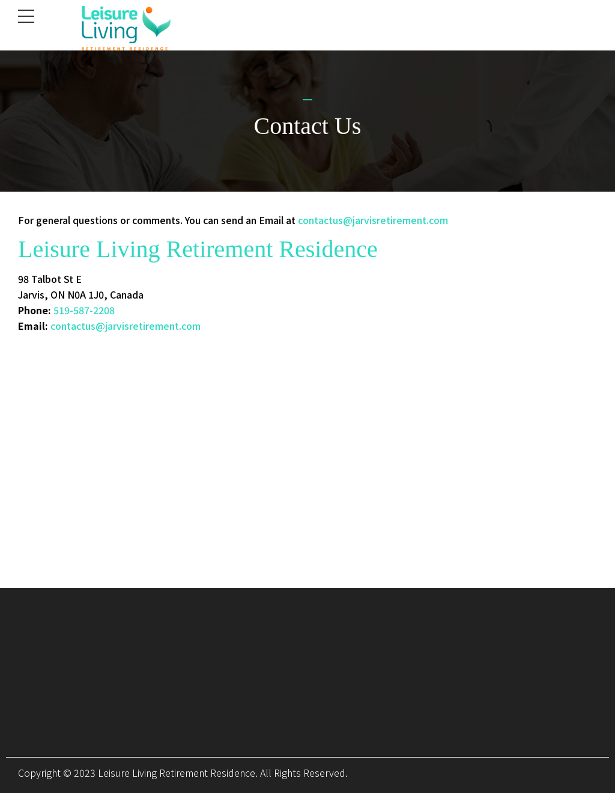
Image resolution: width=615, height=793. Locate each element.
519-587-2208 (84, 310)
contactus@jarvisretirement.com (373, 220)
